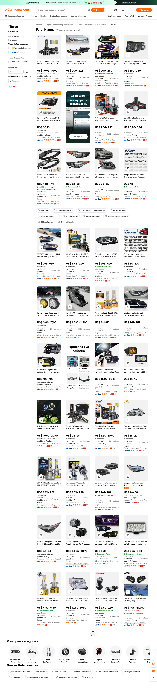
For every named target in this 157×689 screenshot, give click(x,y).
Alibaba (39, 25)
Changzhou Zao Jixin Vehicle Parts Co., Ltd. (78, 620)
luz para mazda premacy (66, 677)
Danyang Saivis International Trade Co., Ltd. (107, 196)
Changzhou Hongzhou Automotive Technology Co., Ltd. (136, 332)
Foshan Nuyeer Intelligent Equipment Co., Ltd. (136, 389)
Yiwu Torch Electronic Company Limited (49, 201)
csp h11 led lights (118, 210)
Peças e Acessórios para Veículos (59, 25)
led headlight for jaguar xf (107, 672)
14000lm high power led (81, 672)
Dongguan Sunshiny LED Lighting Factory (78, 502)
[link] (153, 664)
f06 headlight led (45, 222)
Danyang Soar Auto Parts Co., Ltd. (136, 448)
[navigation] (20, 329)
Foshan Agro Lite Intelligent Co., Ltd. (78, 564)
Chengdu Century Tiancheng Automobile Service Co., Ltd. (107, 561)
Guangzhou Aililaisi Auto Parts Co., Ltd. (107, 622)
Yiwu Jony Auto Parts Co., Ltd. (49, 559)
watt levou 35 (41, 672)
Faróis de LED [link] (115, 25)
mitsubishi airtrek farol (63, 210)
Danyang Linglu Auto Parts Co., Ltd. (136, 622)
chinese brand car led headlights (38, 677)
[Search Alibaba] (61, 10)
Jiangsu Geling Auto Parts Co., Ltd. (49, 387)
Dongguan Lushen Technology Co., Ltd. (107, 446)
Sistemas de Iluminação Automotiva (91, 25)
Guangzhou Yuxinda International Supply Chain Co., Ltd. (49, 276)
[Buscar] (97, 10)
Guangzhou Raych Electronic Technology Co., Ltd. (107, 335)
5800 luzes (43, 210)
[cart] (123, 10)
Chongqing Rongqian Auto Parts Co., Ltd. (78, 196)
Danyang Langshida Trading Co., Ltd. (107, 507)
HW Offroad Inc (130, 83)
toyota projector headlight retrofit (92, 210)
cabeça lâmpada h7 (131, 672)
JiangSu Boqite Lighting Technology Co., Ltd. (136, 500)
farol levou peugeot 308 (48, 216)
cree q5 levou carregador (19, 672)
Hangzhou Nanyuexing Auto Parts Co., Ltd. (78, 335)
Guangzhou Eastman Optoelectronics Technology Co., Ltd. (49, 622)
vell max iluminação (91, 216)
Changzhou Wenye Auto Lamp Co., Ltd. (78, 83)
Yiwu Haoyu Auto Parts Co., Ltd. (107, 83)
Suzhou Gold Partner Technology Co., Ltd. (107, 140)
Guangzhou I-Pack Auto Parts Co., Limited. (49, 137)
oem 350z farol (59, 672)
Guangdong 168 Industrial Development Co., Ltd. (136, 274)
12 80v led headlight (66, 222)
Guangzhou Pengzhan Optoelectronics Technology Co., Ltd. (78, 276)
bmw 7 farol (14, 677)
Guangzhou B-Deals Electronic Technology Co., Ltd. (49, 443)
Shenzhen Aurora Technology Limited (49, 78)
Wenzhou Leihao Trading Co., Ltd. (136, 563)
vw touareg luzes (70, 216)
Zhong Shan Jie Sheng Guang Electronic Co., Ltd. (49, 335)
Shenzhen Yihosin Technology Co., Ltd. (136, 137)
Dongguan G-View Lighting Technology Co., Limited (107, 391)
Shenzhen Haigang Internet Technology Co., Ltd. (107, 278)
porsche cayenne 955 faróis (116, 216)
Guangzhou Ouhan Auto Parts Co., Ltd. (136, 196)
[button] (88, 10)
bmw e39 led (88, 677)
